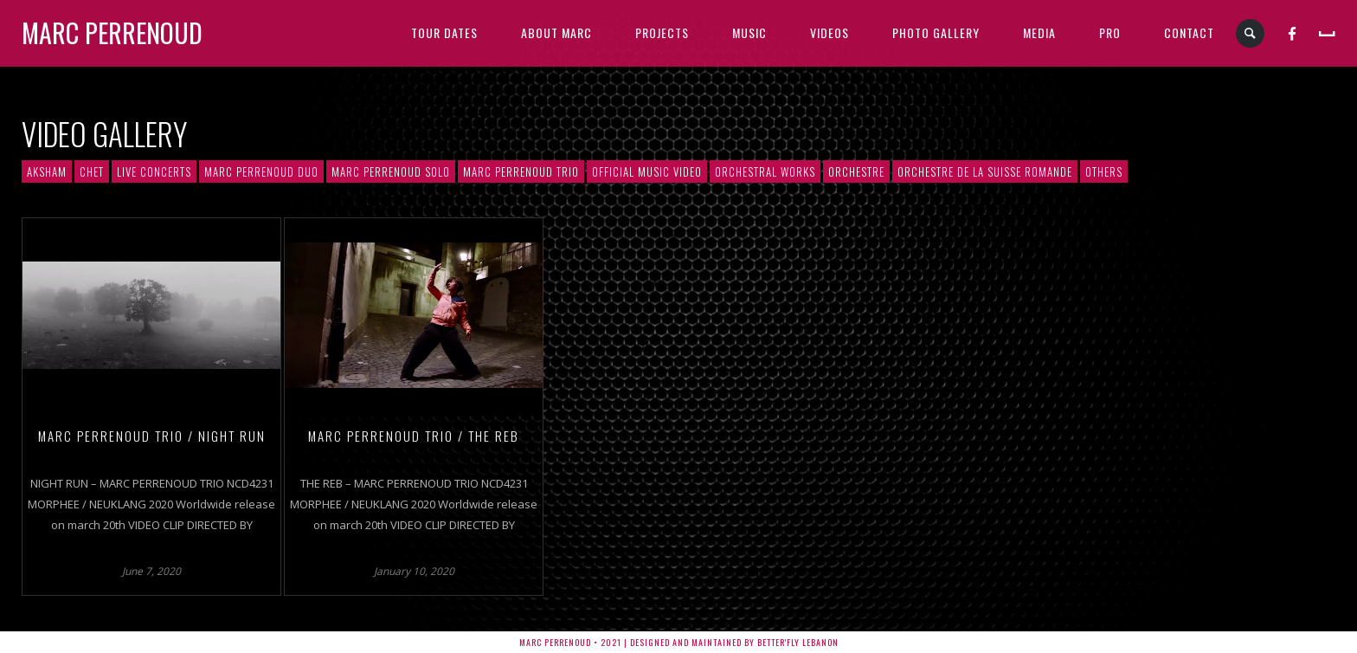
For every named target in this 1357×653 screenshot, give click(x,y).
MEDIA (1039, 32)
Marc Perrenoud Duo (261, 171)
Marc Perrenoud (112, 32)
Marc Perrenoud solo (390, 171)
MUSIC (749, 32)
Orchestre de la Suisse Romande (984, 171)
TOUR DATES (444, 32)
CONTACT (1189, 32)
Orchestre (856, 171)
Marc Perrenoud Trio (521, 171)
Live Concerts (154, 171)
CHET (92, 171)
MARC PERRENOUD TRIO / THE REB (413, 435)
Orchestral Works (765, 171)
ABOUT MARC (556, 32)
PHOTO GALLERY (936, 32)
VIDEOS (829, 32)
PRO (1110, 32)
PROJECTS (662, 32)
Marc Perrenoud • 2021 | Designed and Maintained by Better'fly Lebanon (679, 642)
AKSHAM (47, 171)
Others (1103, 171)
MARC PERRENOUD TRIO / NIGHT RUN (152, 435)
